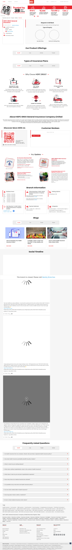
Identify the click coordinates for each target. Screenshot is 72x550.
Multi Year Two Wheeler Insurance (39, 414)
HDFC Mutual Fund (31, 478)
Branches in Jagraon (54, 384)
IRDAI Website (35, 466)
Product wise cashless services (28, 461)
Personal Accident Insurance (41, 464)
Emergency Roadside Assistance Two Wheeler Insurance (38, 415)
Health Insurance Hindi (13, 471)
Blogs (54, 395)
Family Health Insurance (25, 419)
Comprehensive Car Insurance (33, 409)
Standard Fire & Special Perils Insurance (27, 448)
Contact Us (55, 394)
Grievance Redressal (57, 397)
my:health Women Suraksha (34, 421)
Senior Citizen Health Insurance (46, 419)
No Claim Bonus (29, 411)
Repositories (48, 466)
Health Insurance (14, 455)
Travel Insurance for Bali (49, 432)
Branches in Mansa (59, 385)
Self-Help (38, 397)
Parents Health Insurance (35, 419)
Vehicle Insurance (17, 414)
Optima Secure (14, 422)
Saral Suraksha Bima (40, 422)
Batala (16, 17)
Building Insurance (29, 443)
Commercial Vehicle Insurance (27, 414)
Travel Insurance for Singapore (30, 435)
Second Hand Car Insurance (21, 409)
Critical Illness (39, 455)
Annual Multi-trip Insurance (53, 431)
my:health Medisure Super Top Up (54, 424)
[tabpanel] (36, 10)
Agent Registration (6, 402)
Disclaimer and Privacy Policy (25, 398)
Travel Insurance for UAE (28, 437)
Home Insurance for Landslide (8, 443)
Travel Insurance (13, 431)
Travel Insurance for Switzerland (52, 435)
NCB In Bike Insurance (32, 417)
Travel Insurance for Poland (19, 435)
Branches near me (6, 17)
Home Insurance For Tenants (16, 440)
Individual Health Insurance (15, 419)
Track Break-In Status (50, 414)
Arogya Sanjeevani (43, 421)
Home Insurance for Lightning (45, 441)
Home (53, 222)
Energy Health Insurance (61, 421)
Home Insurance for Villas (45, 444)
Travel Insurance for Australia (39, 432)
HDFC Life (18, 478)
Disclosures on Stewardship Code (25, 395)
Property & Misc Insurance (61, 448)
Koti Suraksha (20, 422)
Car (30, 222)
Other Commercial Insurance (25, 450)
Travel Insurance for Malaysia (8, 435)
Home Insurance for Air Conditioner (9, 441)
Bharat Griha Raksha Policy (24, 444)
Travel (41, 222)
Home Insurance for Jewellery (21, 441)
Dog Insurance (11, 428)
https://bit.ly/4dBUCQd (53, 295)
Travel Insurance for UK (38, 437)
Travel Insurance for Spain (41, 435)
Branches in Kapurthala (12, 385)
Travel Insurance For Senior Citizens (9, 432)
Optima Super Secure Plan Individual (40, 424)
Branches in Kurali (31, 385)
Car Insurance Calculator (54, 409)
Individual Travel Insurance (22, 431)
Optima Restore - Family (49, 422)
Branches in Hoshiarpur (44, 384)
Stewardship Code (23, 394)
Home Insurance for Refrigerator (33, 441)
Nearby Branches (48, 277)
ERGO (15, 475)
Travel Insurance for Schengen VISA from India (24, 432)
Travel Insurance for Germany (29, 434)
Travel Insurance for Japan (61, 434)
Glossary (22, 466)
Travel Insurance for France (18, 434)
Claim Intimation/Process (41, 394)
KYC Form (37, 458)
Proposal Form (20, 458)
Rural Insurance (37, 448)
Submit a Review (15, 25)
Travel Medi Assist (29, 466)
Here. (10, 425)
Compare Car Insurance (64, 409)
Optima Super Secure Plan (28, 424)
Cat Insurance (18, 428)
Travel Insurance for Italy (50, 434)
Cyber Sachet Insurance (14, 448)
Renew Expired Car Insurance (20, 411)
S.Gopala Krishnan (32, 453)
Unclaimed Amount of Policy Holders (43, 403)
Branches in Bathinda (35, 382)
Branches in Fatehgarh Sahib (13, 384)
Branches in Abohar (7, 382)
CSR (3, 398)
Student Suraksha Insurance (43, 431)
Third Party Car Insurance (43, 409)
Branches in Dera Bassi (56, 382)
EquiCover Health (6, 425)
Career (4, 401)
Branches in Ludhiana (40, 385)
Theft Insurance (15, 444)
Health (18, 222)
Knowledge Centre (42, 466)
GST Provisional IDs (40, 400)
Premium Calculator (16, 421)
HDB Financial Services (45, 478)
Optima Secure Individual (7, 424)
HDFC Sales (38, 478)
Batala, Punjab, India (8, 211)
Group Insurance (52, 448)
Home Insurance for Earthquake (19, 443)
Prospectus (14, 458)
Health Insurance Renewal (57, 419)
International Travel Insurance (48, 437)
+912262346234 (8, 33)
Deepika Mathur (12, 453)
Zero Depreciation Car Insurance (8, 411)
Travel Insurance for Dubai (7, 434)
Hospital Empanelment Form (17, 461)
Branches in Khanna (22, 385)
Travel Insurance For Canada (60, 432)
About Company (5, 395)
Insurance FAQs (17, 466)
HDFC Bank (11, 475)
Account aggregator (10, 466)
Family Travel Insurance (32, 431)
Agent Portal (39, 405)
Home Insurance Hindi (41, 471)
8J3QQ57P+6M (7, 210)
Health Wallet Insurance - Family (30, 422)
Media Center (5, 400)
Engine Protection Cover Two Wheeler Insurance (11, 417)
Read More (8, 246)
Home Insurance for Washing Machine (51, 440)
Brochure (9, 458)
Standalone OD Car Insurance (38, 411)
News (54, 398)
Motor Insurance (32, 464)
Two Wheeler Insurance (7, 412)
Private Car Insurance (31, 455)
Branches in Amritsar (16, 382)
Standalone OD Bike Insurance (8, 414)
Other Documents (43, 458)
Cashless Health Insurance (7, 421)
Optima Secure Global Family (18, 424)
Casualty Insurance (45, 448)
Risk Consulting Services (7, 450)
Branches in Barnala (25, 382)
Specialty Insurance (15, 450)
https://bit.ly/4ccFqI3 (8, 288)
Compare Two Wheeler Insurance (56, 412)
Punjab (12, 17)
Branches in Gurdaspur (33, 384)
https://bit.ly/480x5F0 (30, 287)
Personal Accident (24, 421)
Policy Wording (26, 458)
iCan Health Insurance (51, 421)
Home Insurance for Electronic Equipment (59, 441)
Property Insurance (37, 443)
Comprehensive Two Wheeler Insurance (29, 412)
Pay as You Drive (58, 414)
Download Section (40, 395)
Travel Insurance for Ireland (40, 434)
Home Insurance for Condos (35, 444)
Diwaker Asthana (19, 453)
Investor (4, 397)
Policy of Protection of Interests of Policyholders (42, 402)
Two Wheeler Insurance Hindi (31, 471)
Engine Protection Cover (7, 415)
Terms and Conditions (23, 397)
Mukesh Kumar (25, 453)
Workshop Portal (39, 398)
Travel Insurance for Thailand (8, 437)
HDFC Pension (52, 478)
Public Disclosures (6, 404)
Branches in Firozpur (24, 384)
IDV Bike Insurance (52, 415)
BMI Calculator (63, 424)
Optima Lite (57, 422)
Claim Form (32, 458)
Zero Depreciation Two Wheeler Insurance (19, 415)
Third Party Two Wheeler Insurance (43, 412)
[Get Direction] (14, 211)
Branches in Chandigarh (45, 382)
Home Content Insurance (7, 444)
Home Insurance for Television (38, 440)
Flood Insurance (45, 443)
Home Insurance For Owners (27, 440)
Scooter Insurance (24, 417)
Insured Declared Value (56, 411)
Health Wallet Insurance (7, 422)
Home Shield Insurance (61, 443)
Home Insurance (25, 464)
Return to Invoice (48, 411)
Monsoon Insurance (52, 443)
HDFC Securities (24, 478)
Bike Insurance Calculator (16, 412)
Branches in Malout (50, 385)
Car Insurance (12, 409)
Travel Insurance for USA (18, 437)
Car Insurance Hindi (21, 471)
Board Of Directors (6, 394)
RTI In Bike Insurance (40, 417)
